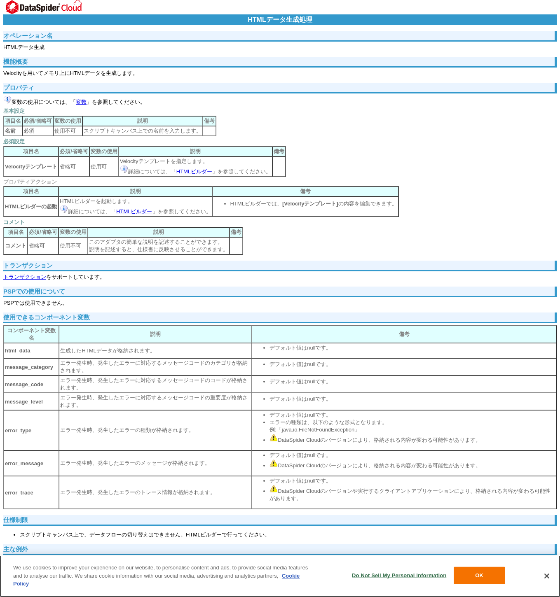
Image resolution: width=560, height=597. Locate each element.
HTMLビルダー (194, 171)
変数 (81, 102)
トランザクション (24, 277)
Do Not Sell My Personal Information (399, 577)
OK (479, 577)
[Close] (547, 578)
